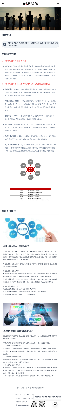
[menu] (3, 3)
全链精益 (44, 397)
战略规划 (38, 397)
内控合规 (51, 397)
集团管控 (57, 397)
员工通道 (26, 394)
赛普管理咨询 (22, 398)
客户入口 (18, 394)
